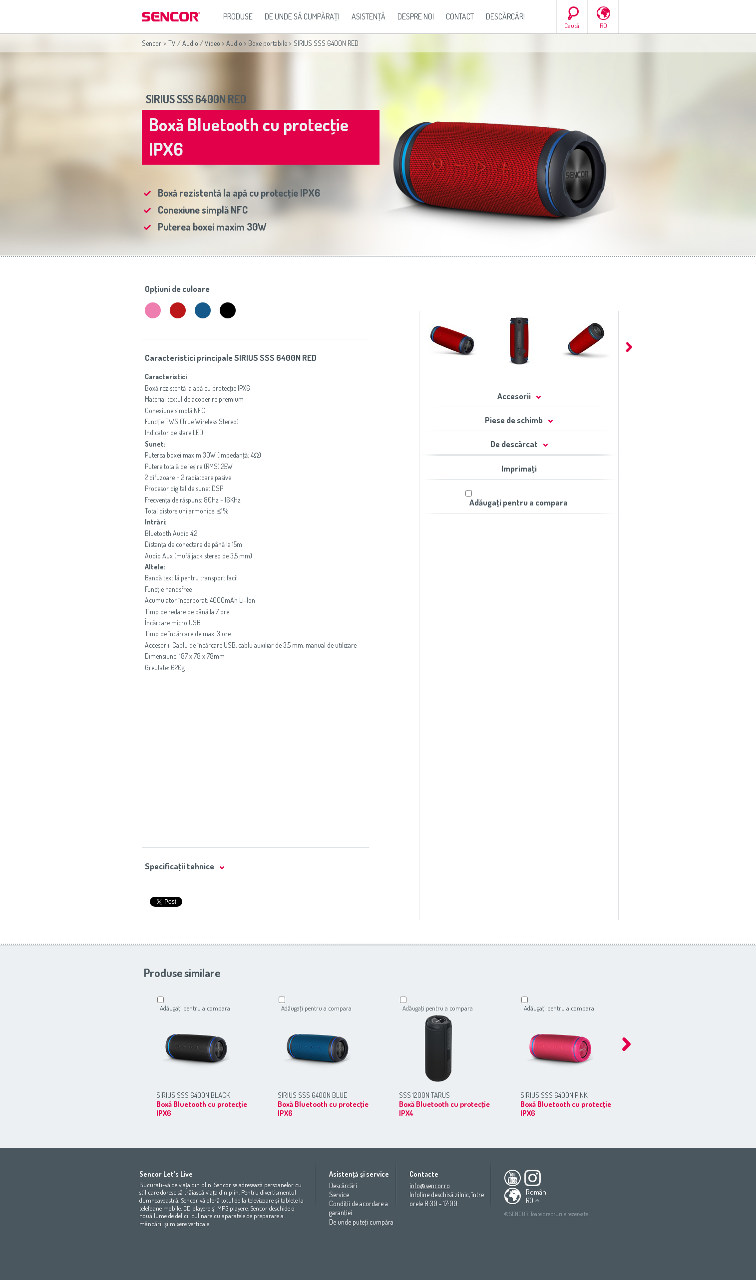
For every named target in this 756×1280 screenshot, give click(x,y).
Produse (238, 16)
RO (603, 25)
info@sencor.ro (429, 1185)
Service (339, 1194)
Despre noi (415, 16)
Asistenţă (368, 16)
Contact (460, 16)
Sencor (151, 43)
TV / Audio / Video (194, 43)
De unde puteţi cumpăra (361, 1222)
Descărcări (505, 16)
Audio (234, 43)
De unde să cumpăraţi (302, 16)
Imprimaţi (519, 468)
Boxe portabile (267, 43)
